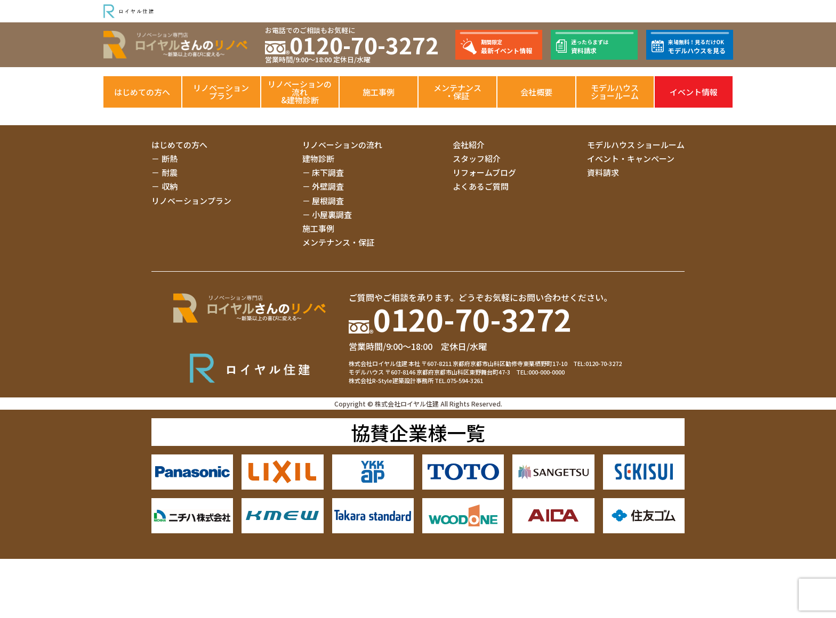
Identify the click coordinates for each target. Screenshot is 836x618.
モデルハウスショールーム (615, 91)
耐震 (170, 172)
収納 (170, 186)
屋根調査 (328, 200)
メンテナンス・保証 (457, 91)
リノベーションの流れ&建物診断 (300, 91)
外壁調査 (328, 186)
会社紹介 (469, 144)
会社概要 (536, 91)
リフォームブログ (484, 172)
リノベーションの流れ (342, 144)
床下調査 (328, 172)
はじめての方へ (142, 91)
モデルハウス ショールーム (636, 144)
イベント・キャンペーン (630, 158)
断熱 (170, 158)
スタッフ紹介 (477, 158)
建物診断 (318, 158)
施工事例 (379, 91)
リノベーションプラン (221, 91)
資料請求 (603, 172)
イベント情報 (694, 91)
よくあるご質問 (481, 186)
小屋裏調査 (332, 214)
